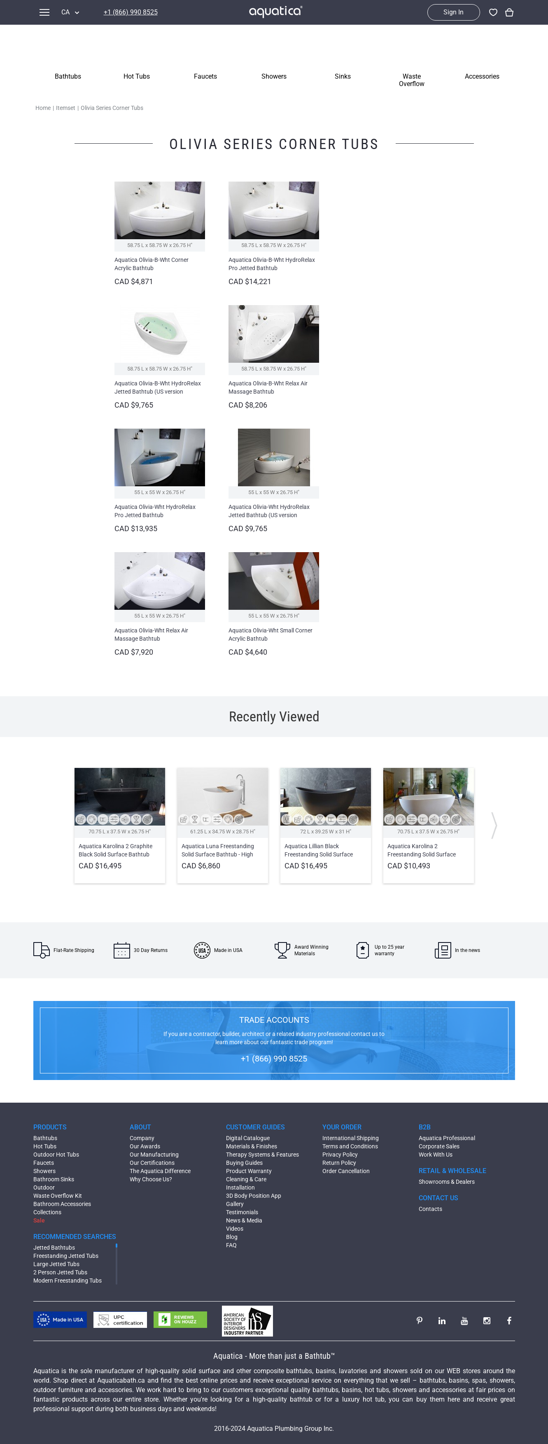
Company (142, 1138)
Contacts (430, 1209)
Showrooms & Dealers (447, 1181)
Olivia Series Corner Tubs (112, 108)
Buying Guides (244, 1162)
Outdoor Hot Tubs (56, 1154)
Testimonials (242, 1212)
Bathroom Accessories (62, 1204)
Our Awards (145, 1146)
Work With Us (435, 1154)
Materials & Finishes (251, 1146)
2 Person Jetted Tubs (60, 1272)
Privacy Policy (340, 1154)
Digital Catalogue (248, 1138)
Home (43, 108)
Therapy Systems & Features (262, 1154)
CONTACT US (438, 1198)
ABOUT (140, 1127)
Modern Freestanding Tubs (67, 1280)
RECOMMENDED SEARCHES (74, 1237)
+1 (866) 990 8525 (131, 12)
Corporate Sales (439, 1146)
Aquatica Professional (447, 1138)
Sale (39, 1220)
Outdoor (44, 1187)
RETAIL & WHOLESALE (452, 1171)
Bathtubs (45, 1138)
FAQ (231, 1245)
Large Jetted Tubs (56, 1264)
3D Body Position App (253, 1195)
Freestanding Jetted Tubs (65, 1256)
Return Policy (339, 1162)
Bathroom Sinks (53, 1179)
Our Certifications (152, 1162)
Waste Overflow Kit (57, 1195)
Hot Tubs (44, 1146)
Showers (44, 1171)
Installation (240, 1187)
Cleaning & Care (246, 1179)
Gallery (235, 1204)
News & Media (244, 1220)
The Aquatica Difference (160, 1171)
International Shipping (350, 1138)
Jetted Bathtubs (54, 1247)
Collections (47, 1212)
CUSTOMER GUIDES (255, 1127)
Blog (232, 1237)
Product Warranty (249, 1171)
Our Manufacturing (154, 1154)
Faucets (43, 1162)
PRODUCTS (50, 1127)
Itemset (65, 108)
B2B (425, 1127)
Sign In (453, 12)
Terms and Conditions (350, 1146)
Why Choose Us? (151, 1179)
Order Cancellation (346, 1171)
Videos (234, 1228)
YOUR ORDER (341, 1127)
